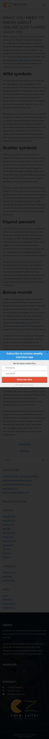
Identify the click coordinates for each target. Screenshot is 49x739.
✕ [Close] (47, 352)
